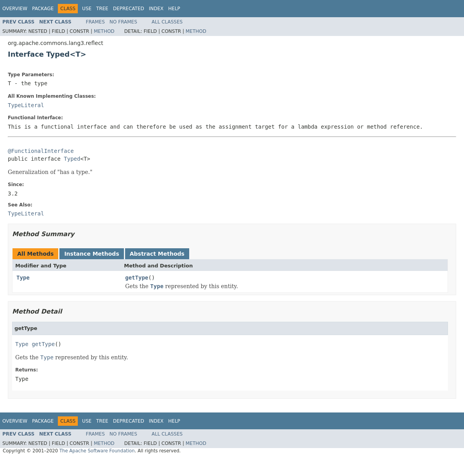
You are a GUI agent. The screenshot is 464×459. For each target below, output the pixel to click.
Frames (95, 22)
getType (136, 277)
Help (174, 8)
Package (43, 8)
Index (156, 8)
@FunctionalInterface (41, 151)
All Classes (167, 22)
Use (86, 8)
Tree (102, 8)
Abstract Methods (157, 254)
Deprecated (128, 8)
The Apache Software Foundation (97, 451)
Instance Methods (91, 254)
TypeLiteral (26, 105)
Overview (14, 8)
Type (23, 277)
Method (104, 31)
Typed (72, 159)
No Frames (123, 22)
